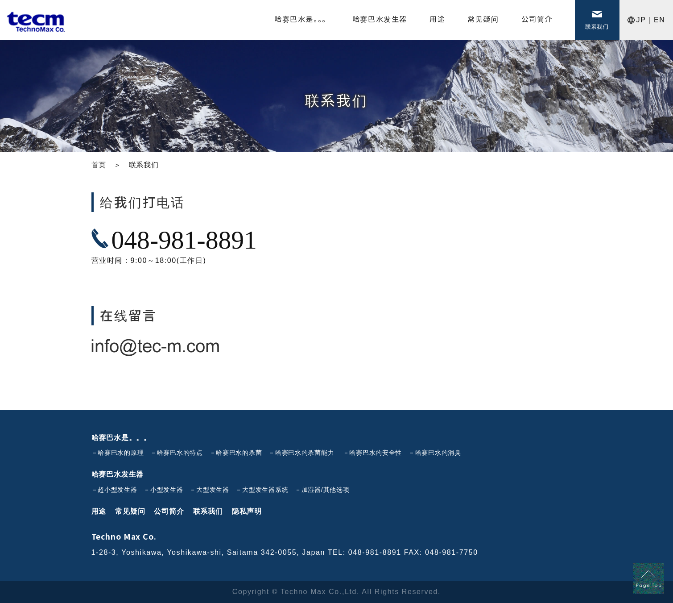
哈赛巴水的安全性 (375, 452)
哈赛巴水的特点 (180, 452)
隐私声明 (247, 511)
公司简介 (169, 511)
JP (641, 20)
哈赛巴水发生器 (117, 474)
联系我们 (208, 511)
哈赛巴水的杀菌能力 (304, 452)
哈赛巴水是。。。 (121, 437)
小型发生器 (166, 489)
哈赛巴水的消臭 (438, 452)
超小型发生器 (117, 489)
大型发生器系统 (265, 489)
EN (659, 20)
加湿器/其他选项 (325, 489)
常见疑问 (130, 511)
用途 (99, 511)
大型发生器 (212, 489)
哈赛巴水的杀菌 (239, 452)
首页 (99, 165)
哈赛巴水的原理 (121, 452)
